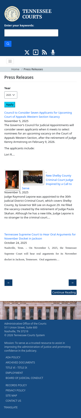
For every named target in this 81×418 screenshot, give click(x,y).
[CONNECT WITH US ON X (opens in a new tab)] (27, 52)
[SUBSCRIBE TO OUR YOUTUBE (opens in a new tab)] (35, 52)
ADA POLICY (13, 357)
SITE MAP (11, 395)
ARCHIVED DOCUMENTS (20, 362)
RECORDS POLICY (16, 385)
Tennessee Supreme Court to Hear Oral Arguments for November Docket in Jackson (40, 236)
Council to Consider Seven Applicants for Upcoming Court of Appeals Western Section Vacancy (38, 115)
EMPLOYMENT (14, 373)
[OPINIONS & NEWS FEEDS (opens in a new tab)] (44, 52)
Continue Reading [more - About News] (64, 292)
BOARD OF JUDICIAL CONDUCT (24, 378)
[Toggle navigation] (10, 61)
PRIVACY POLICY (15, 390)
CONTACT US (13, 401)
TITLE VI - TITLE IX (16, 367)
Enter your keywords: (19, 25)
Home (15, 69)
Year (7, 88)
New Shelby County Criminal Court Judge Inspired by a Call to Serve (47, 182)
